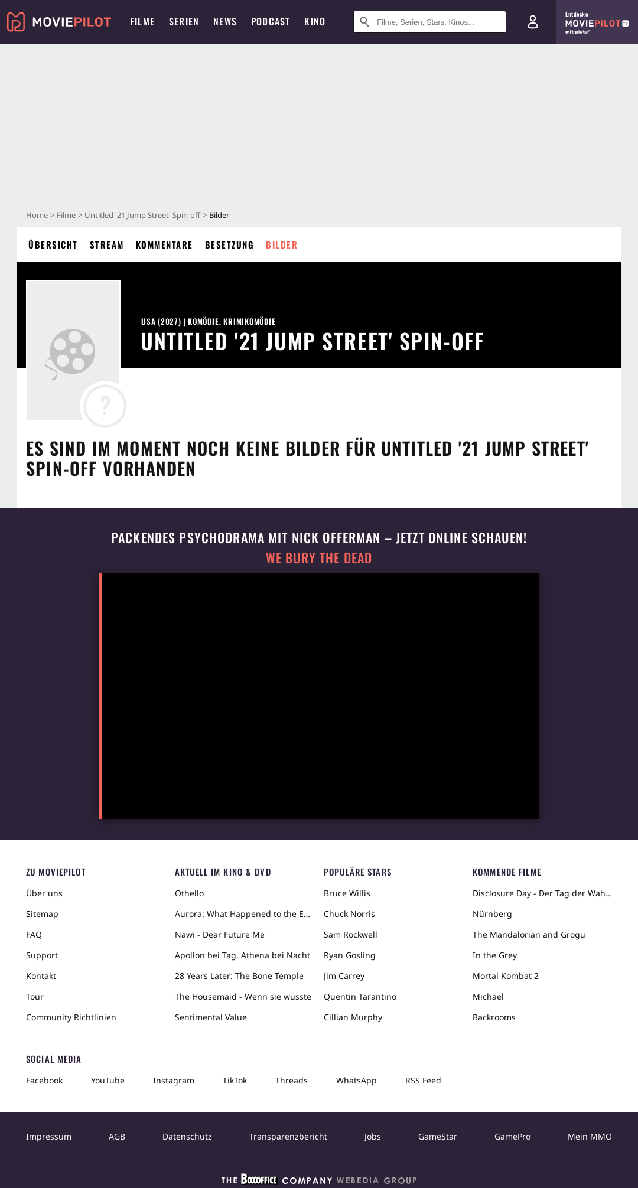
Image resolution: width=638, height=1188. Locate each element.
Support (42, 955)
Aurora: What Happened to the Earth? (244, 913)
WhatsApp (356, 1080)
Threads (291, 1080)
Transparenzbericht (288, 1136)
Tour (35, 996)
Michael (488, 996)
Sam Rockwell (350, 934)
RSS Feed (423, 1080)
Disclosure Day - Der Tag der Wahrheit (542, 893)
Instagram (173, 1080)
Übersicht (53, 244)
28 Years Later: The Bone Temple (239, 975)
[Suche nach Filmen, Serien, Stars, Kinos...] (429, 22)
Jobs (372, 1136)
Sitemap (42, 913)
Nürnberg (492, 913)
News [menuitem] (225, 21)
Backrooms (494, 1017)
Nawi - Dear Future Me (220, 934)
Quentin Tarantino (360, 996)
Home (37, 215)
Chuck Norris (349, 913)
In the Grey (495, 955)
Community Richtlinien (71, 1017)
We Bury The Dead (319, 557)
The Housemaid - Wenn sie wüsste (243, 996)
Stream (107, 244)
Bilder (282, 244)
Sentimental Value (211, 1017)
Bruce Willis (347, 893)
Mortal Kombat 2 (506, 975)
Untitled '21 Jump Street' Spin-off (142, 215)
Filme (66, 215)
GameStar (437, 1136)
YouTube (108, 1080)
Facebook (44, 1080)
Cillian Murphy (353, 1017)
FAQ (34, 934)
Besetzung (230, 244)
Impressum (48, 1136)
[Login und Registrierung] (533, 22)
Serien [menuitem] (184, 21)
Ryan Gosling (350, 955)
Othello (189, 893)
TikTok (235, 1080)
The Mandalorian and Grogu (529, 934)
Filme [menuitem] (142, 21)
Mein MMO (590, 1136)
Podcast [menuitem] (270, 21)
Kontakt (41, 975)
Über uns (44, 893)
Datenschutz (187, 1136)
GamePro (512, 1136)
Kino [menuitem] (314, 21)
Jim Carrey (344, 975)
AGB (117, 1136)
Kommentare (164, 244)
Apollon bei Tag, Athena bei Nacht (242, 955)
